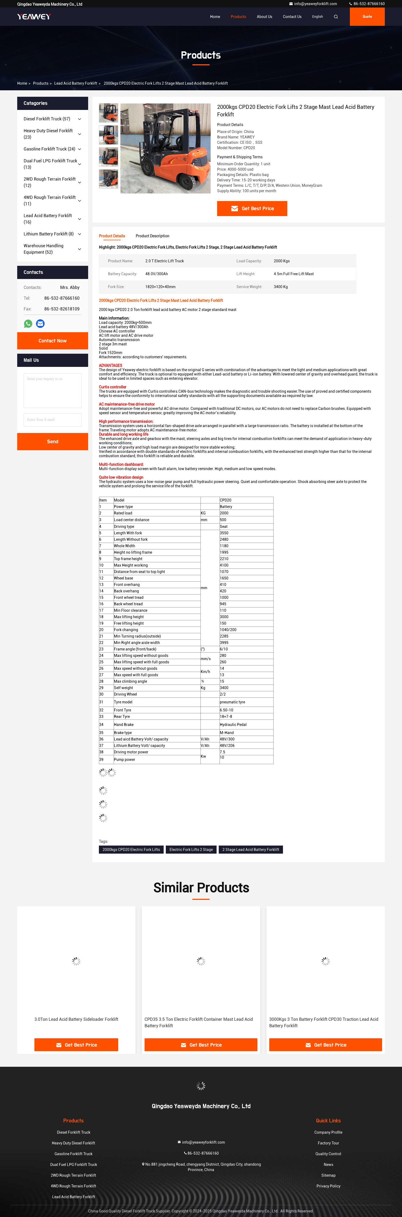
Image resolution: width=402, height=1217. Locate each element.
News (328, 1164)
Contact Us (292, 17)
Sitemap (328, 1175)
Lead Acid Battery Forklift (75, 83)
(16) (48, 219)
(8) (49, 234)
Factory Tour (328, 1143)
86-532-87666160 (367, 4)
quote (367, 17)
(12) (50, 182)
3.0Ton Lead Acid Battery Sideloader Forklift (76, 1019)
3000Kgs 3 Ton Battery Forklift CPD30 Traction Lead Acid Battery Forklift (323, 1022)
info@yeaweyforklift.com (313, 4)
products (40, 83)
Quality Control (328, 1154)
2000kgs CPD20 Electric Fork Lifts (131, 849)
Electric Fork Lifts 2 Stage (191, 849)
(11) (50, 200)
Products (238, 17)
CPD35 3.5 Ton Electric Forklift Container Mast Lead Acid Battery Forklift (199, 1022)
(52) (43, 249)
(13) (50, 164)
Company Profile (328, 1132)
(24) (49, 149)
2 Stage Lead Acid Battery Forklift (250, 849)
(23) (48, 134)
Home (215, 17)
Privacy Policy (328, 1186)
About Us (264, 17)
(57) (47, 118)
